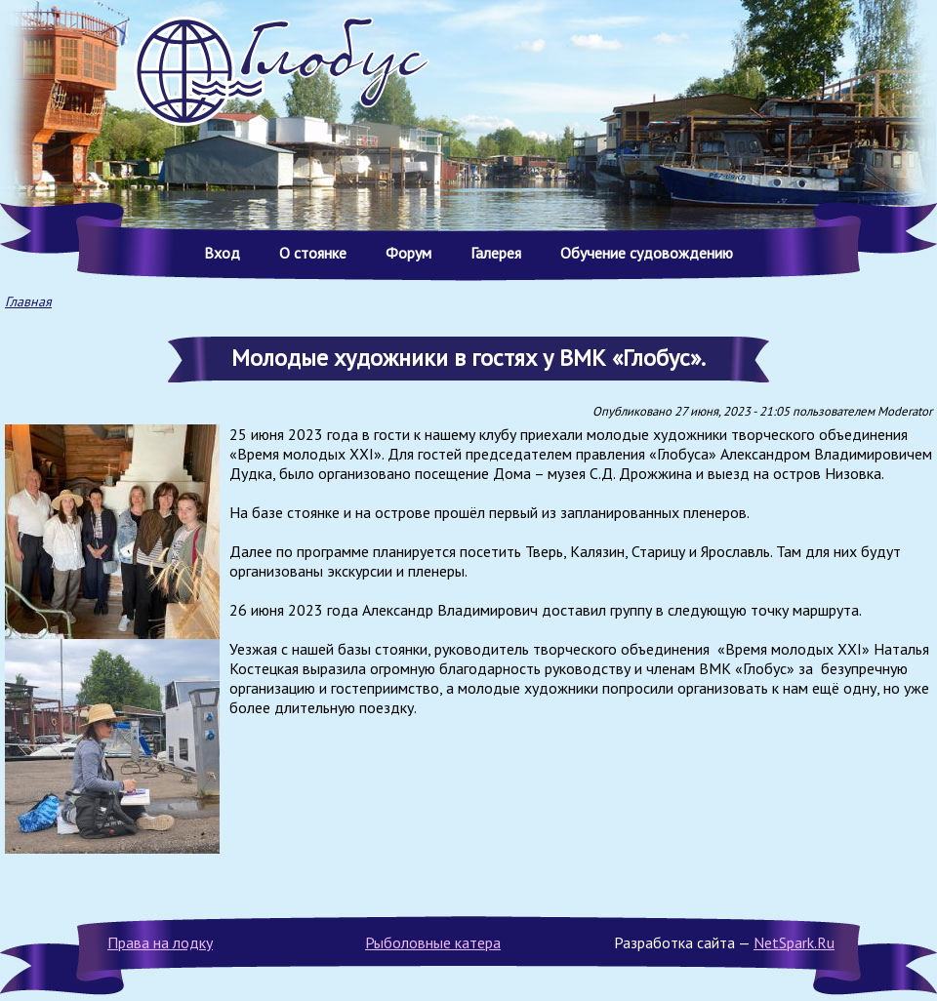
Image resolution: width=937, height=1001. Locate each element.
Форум (408, 252)
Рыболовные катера (433, 942)
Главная (28, 301)
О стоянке (312, 252)
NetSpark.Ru (794, 942)
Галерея (495, 252)
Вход (222, 252)
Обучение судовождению (646, 252)
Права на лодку (160, 942)
